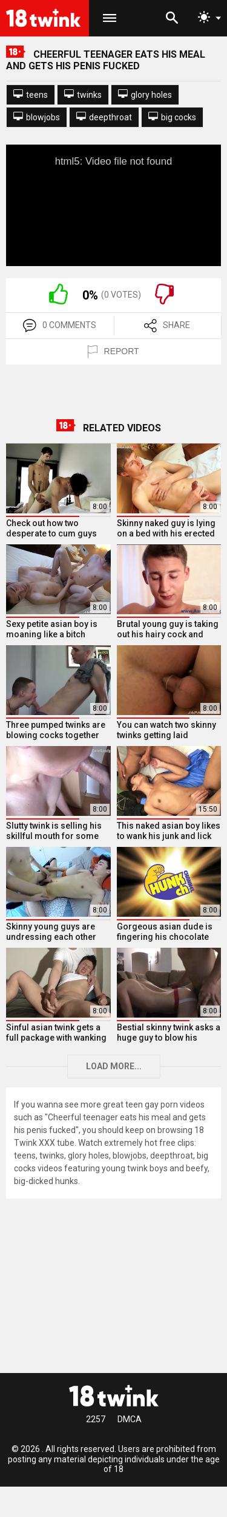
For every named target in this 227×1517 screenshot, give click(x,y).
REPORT (113, 351)
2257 (95, 1419)
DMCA (129, 1419)
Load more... (114, 1066)
